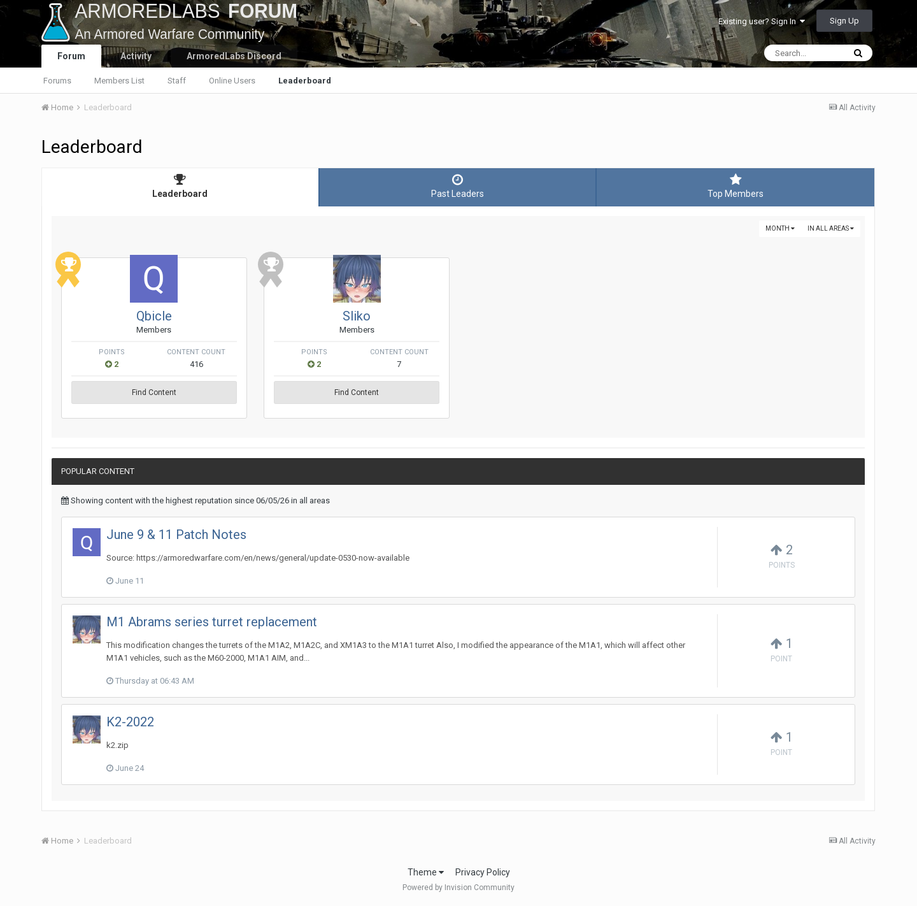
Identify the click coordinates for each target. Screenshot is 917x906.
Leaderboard (304, 80)
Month (780, 228)
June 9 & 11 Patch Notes (176, 534)
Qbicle (188, 316)
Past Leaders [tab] (457, 186)
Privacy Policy (482, 872)
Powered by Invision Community (458, 887)
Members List (119, 80)
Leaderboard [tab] (180, 186)
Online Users (232, 80)
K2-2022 (130, 722)
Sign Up (844, 20)
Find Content (188, 392)
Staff (176, 80)
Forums (57, 80)
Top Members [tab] (735, 186)
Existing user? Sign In (761, 21)
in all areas (830, 228)
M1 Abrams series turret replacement (211, 621)
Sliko (458, 316)
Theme (426, 872)
